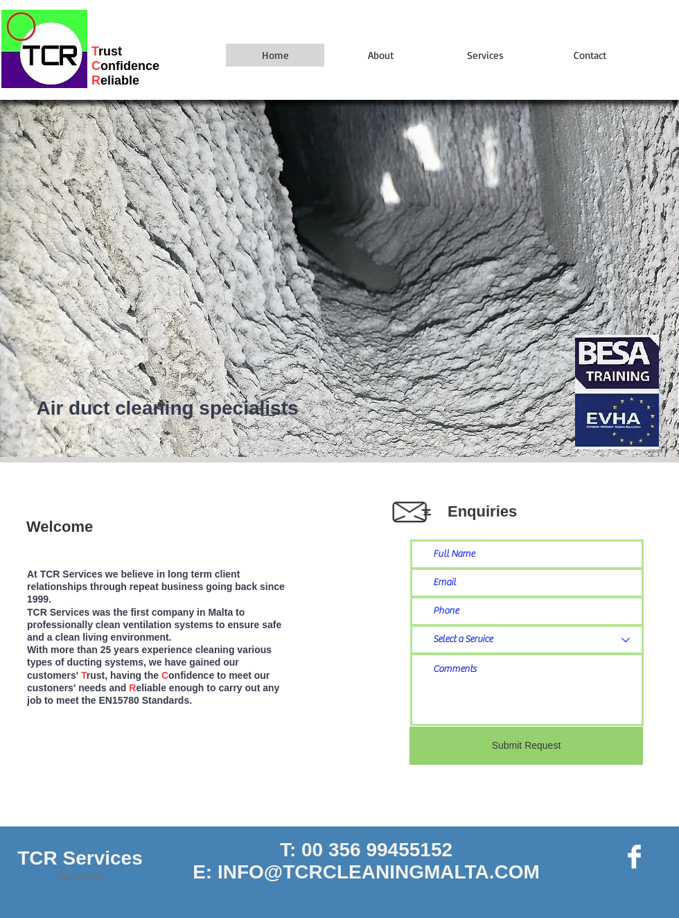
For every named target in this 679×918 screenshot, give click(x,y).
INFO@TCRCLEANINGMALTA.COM (379, 872)
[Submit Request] (526, 746)
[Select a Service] (527, 640)
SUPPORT (80, 877)
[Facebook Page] (634, 857)
